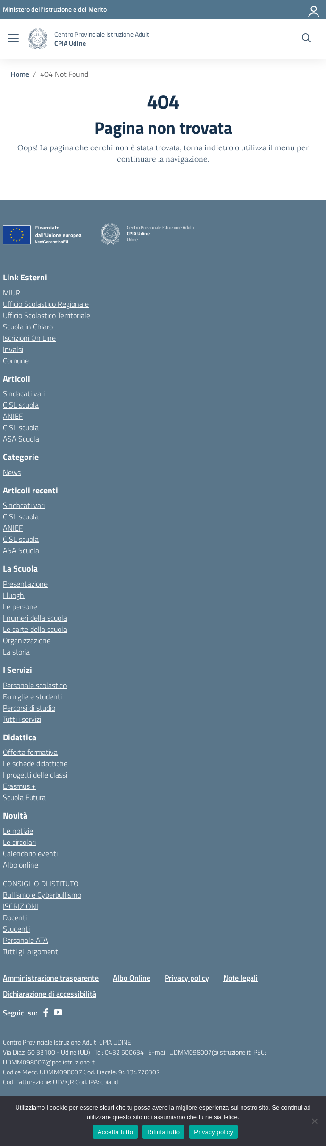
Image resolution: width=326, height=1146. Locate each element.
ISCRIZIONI (20, 906)
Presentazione (25, 583)
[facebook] (46, 1012)
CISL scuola (21, 404)
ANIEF (13, 416)
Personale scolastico (35, 685)
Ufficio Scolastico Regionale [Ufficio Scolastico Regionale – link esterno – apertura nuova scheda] (46, 304)
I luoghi (14, 595)
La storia (16, 651)
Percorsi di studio (29, 707)
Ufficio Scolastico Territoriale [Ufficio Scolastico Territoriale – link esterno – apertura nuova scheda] (46, 315)
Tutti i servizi (22, 719)
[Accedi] (314, 9)
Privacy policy (187, 977)
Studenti (16, 928)
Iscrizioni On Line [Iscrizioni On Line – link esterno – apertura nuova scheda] (29, 338)
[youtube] (58, 1012)
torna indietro (208, 147)
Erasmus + (19, 786)
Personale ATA (25, 940)
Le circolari (19, 842)
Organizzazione (26, 640)
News (12, 472)
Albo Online (131, 977)
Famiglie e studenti (32, 696)
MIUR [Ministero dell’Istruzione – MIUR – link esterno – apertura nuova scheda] (11, 292)
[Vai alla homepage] (37, 38)
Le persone (20, 606)
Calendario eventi (30, 853)
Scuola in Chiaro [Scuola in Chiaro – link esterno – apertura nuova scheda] (28, 326)
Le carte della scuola (35, 629)
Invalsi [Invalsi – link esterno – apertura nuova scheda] (13, 349)
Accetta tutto (116, 1132)
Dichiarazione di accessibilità (49, 993)
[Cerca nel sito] (306, 39)
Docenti (15, 917)
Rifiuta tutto (163, 1132)
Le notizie (18, 830)
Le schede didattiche (35, 763)
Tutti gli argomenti (31, 951)
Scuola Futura (24, 797)
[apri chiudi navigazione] (13, 39)
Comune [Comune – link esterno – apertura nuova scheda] (16, 360)
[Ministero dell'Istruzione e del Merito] (55, 9)
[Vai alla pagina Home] (19, 74)
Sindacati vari (24, 393)
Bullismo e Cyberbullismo (42, 894)
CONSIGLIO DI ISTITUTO (41, 883)
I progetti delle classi (35, 774)
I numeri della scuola (35, 617)
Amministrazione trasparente (51, 977)
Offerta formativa (30, 752)
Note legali (240, 977)
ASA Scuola (21, 438)
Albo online (20, 864)
